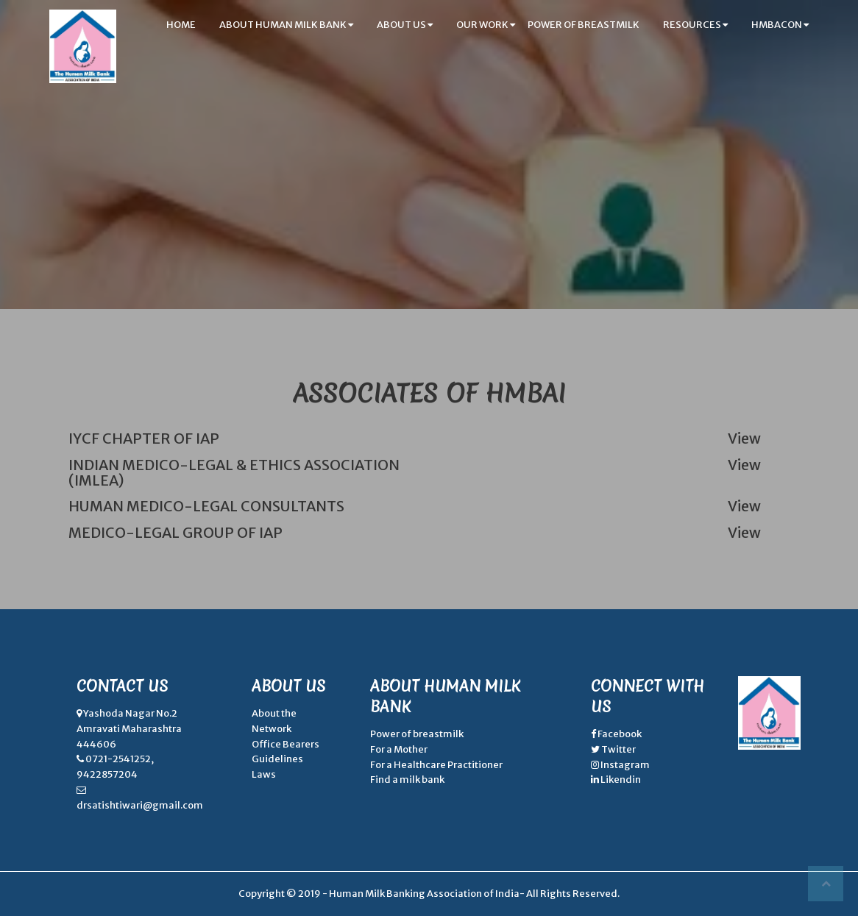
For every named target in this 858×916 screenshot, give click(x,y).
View (744, 438)
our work (485, 24)
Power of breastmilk (417, 734)
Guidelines (277, 759)
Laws (264, 774)
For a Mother (399, 749)
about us (405, 24)
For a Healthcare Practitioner (436, 765)
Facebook (619, 734)
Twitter (618, 749)
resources (695, 24)
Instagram (624, 765)
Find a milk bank (407, 779)
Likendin (620, 779)
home (181, 24)
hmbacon (780, 24)
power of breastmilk (583, 24)
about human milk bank (286, 24)
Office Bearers (285, 744)
